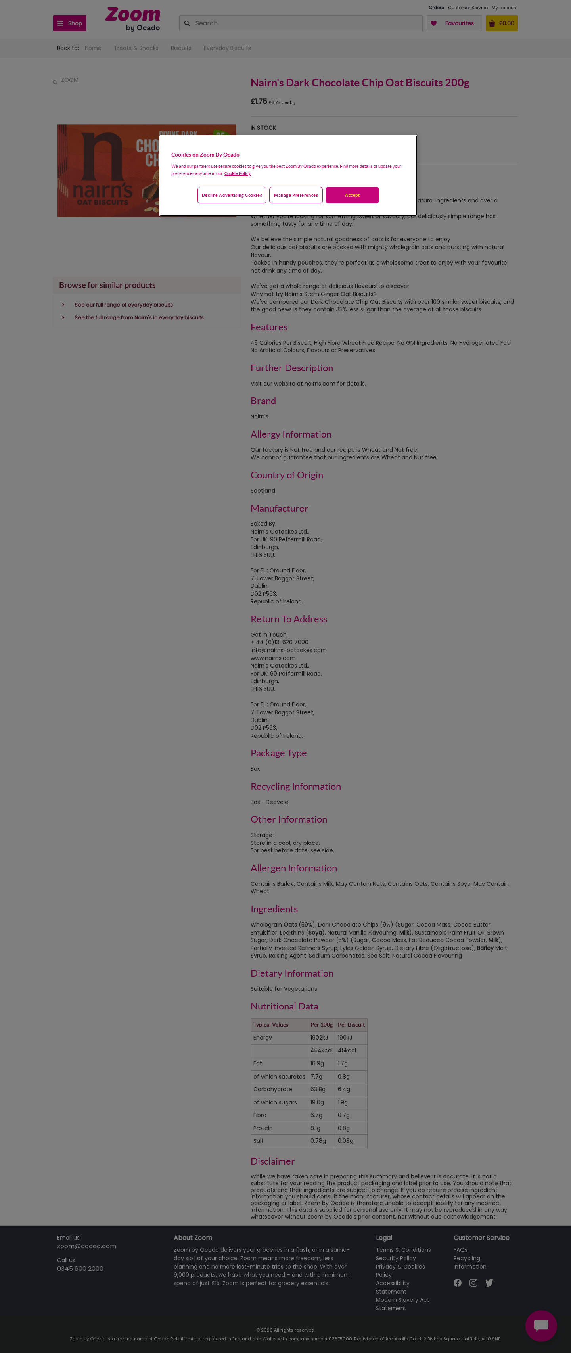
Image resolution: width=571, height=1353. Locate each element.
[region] (288, 175)
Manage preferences (296, 195)
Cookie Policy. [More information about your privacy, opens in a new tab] (237, 173)
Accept (352, 195)
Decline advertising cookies (232, 195)
